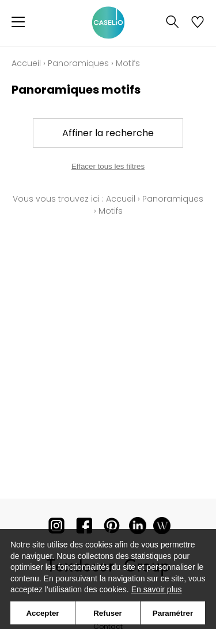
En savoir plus (156, 589)
